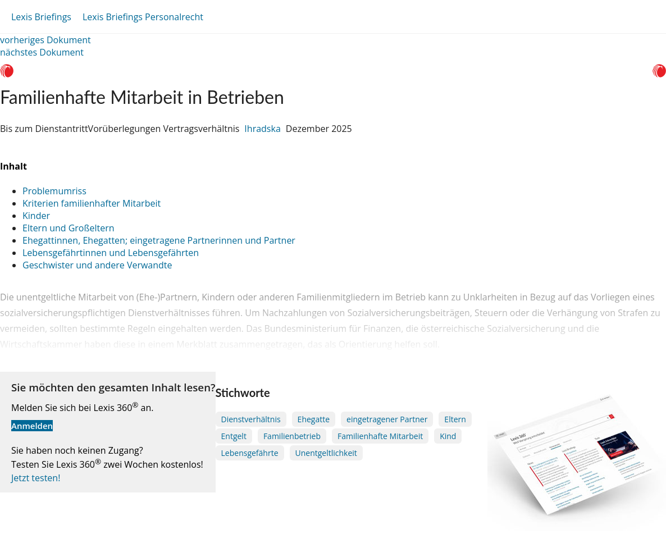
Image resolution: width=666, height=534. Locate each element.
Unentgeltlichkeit (326, 453)
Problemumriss (54, 191)
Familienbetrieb (292, 436)
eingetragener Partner (386, 419)
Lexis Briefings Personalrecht (143, 17)
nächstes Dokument (42, 52)
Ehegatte (314, 419)
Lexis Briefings (41, 17)
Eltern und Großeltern (68, 228)
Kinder (36, 215)
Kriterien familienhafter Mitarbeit (91, 203)
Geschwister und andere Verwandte (97, 265)
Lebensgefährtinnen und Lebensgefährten (110, 253)
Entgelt (234, 436)
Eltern (455, 419)
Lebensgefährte (250, 453)
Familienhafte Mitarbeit (380, 436)
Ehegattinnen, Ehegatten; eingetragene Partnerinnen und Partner (158, 240)
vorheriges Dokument (45, 40)
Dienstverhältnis (251, 419)
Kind (448, 436)
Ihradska (262, 128)
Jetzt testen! (35, 478)
